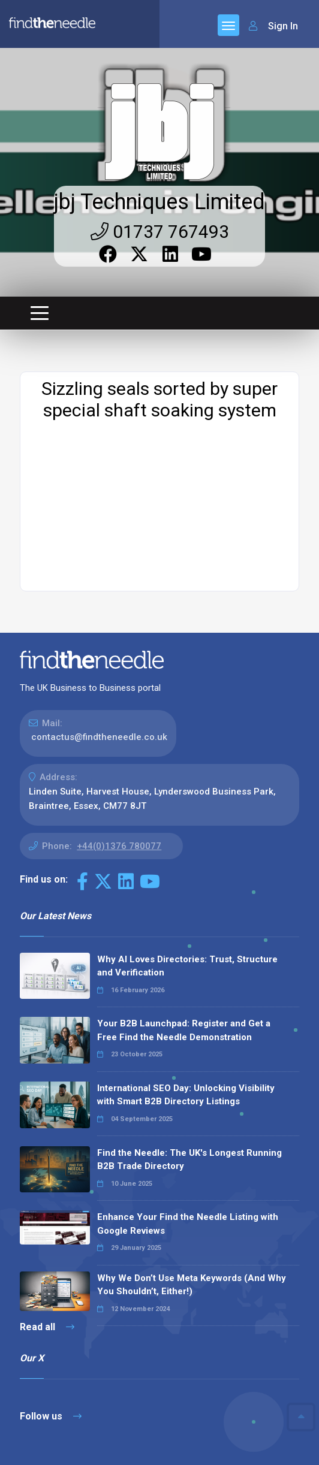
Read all (47, 1243)
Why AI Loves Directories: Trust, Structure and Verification (187, 883)
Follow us (51, 1333)
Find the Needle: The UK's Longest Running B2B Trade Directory (189, 1076)
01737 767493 (160, 148)
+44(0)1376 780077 (119, 762)
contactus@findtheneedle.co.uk (99, 653)
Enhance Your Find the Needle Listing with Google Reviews (187, 1140)
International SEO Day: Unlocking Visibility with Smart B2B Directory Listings (186, 1011)
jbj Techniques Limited (159, 118)
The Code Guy (85, 1428)
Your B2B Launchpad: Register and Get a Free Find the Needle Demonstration (183, 947)
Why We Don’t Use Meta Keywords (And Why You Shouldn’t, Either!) (191, 1201)
